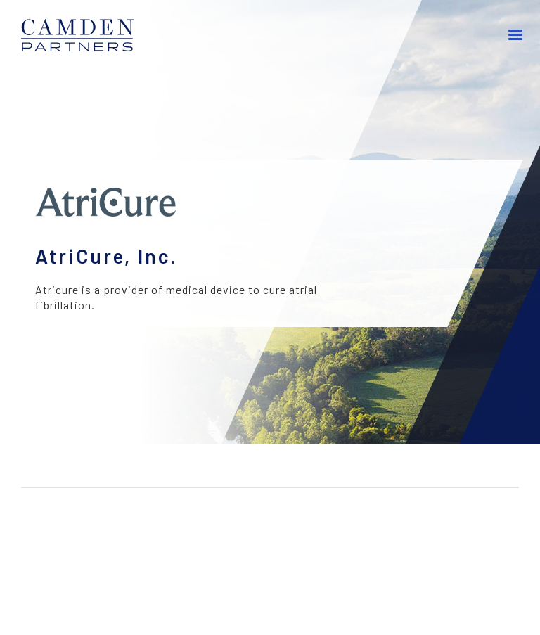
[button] (515, 35)
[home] (84, 35)
